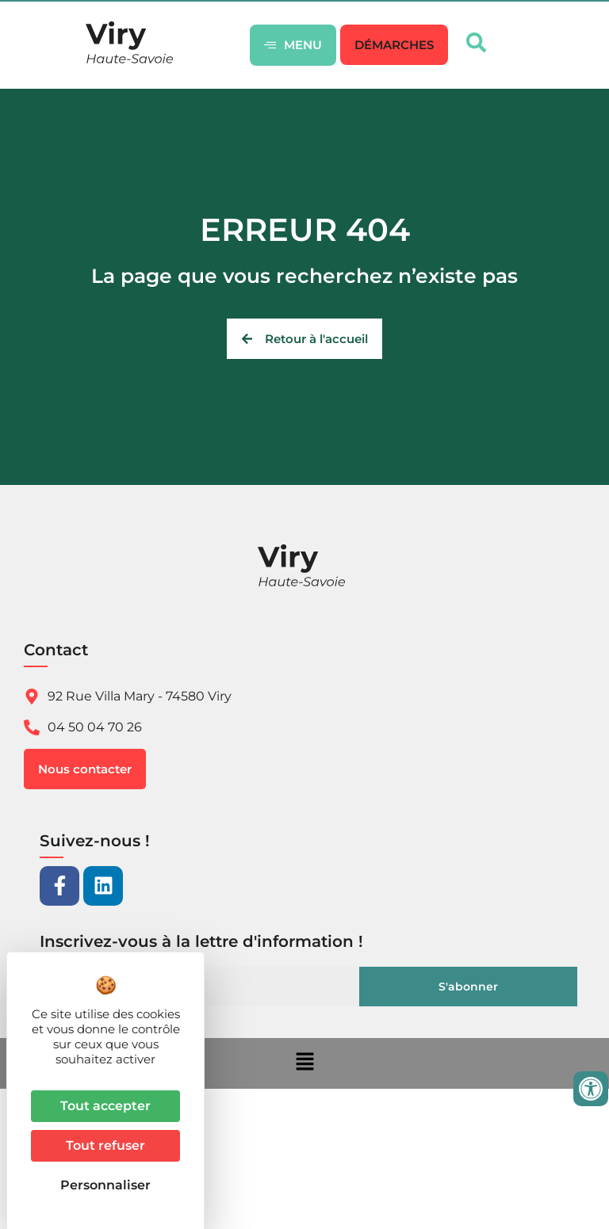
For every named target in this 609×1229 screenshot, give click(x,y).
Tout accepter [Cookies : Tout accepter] (105, 1105)
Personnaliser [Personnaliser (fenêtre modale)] (105, 1185)
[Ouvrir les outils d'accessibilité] (590, 1088)
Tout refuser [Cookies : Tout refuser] (105, 1145)
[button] (394, 45)
